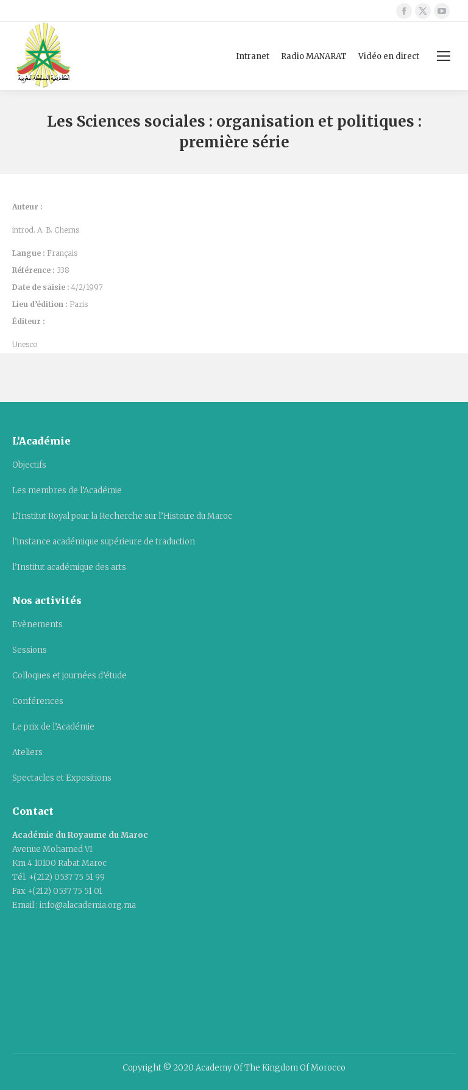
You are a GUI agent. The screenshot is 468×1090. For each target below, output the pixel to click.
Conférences (37, 701)
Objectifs (29, 465)
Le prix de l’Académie (53, 727)
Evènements (37, 624)
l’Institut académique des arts (69, 567)
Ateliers (27, 752)
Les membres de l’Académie (67, 490)
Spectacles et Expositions (62, 778)
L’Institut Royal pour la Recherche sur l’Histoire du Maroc (122, 516)
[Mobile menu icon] (443, 56)
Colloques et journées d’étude (69, 675)
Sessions (29, 650)
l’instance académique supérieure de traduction (103, 541)
